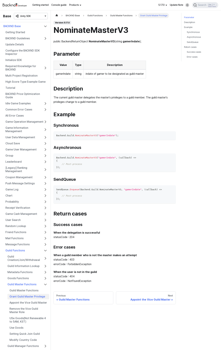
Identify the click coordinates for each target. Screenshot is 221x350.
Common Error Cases (18, 109)
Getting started (40, 5)
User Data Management (20, 137)
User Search (13, 220)
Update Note (176, 5)
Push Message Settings (20, 183)
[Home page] (57, 15)
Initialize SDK (13, 60)
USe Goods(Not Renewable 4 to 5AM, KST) (27, 320)
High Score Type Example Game (25, 81)
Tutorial (10, 87)
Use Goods (16, 327)
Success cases (194, 52)
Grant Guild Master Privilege (27, 296)
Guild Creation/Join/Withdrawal (23, 258)
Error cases (192, 57)
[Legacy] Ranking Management (16, 169)
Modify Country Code (23, 340)
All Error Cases (14, 115)
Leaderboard (13, 161)
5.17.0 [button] (161, 5)
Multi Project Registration (21, 75)
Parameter (189, 17)
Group (9, 155)
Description (189, 22)
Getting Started (15, 32)
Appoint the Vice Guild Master (28, 302)
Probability (12, 201)
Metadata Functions (20, 272)
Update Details (14, 44)
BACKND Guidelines (17, 38)
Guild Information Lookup (23, 266)
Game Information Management (16, 129)
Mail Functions (14, 238)
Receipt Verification (17, 207)
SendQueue (192, 42)
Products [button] (74, 5)
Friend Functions (15, 232)
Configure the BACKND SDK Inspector (22, 52)
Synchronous (193, 32)
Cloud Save (12, 143)
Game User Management (21, 149)
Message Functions (17, 244)
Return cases (190, 47)
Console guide (59, 5)
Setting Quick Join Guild (24, 333)
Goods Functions (18, 278)
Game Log (11, 189)
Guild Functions (15, 250)
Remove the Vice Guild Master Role (23, 310)
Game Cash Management (21, 213)
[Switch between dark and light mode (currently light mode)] (187, 5)
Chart (8, 195)
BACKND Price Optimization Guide (22, 95)
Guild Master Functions (21, 284)
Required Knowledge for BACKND (20, 68)
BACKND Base (12, 26)
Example (188, 27)
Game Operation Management (24, 121)
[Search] (205, 5)
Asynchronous (194, 37)
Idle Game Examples (18, 103)
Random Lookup (15, 226)
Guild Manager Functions (23, 346)
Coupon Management (19, 177)
